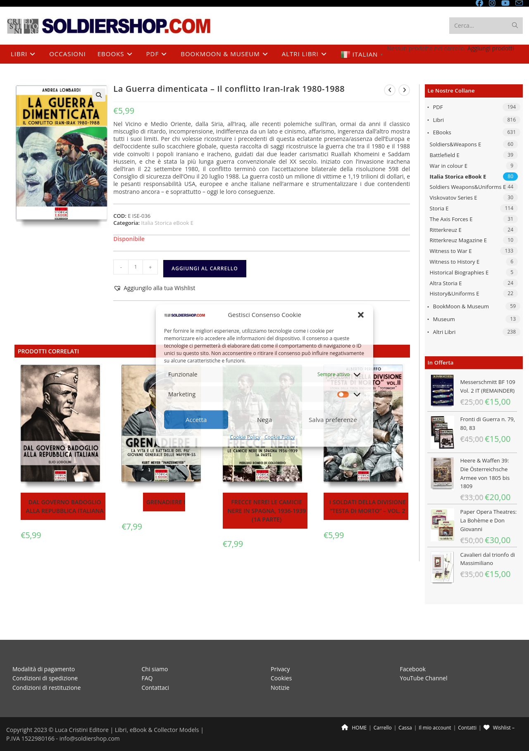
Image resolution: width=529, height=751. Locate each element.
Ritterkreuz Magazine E (458, 240)
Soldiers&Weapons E (455, 144)
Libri (438, 120)
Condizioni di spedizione (45, 663)
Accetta (196, 419)
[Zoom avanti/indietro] (3, 742)
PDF (438, 107)
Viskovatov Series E (453, 197)
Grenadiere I (165, 502)
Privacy (280, 654)
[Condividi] (17, 742)
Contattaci (155, 672)
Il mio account (435, 712)
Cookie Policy (245, 437)
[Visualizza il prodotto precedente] (390, 90)
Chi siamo (155, 654)
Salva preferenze (333, 419)
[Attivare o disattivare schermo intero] (10, 742)
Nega (264, 419)
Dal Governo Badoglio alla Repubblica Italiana (65, 506)
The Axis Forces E (451, 219)
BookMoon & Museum (461, 306)
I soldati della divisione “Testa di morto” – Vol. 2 (367, 506)
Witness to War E (451, 251)
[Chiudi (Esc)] (25, 742)
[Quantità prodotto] (135, 267)
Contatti (467, 712)
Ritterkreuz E (446, 230)
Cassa (405, 712)
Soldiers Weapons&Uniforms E (468, 187)
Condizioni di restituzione (46, 672)
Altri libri (444, 332)
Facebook (413, 654)
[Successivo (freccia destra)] (10, 749)
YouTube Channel (424, 663)
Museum (444, 319)
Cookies (281, 663)
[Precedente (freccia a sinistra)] (3, 749)
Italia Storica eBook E (458, 176)
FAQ (147, 663)
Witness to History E (455, 261)
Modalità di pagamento (43, 654)
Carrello (383, 712)
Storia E (439, 208)
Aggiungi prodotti (490, 48)
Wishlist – (499, 712)
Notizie (280, 672)
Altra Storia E (446, 283)
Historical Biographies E (459, 272)
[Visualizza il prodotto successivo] (404, 90)
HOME (354, 712)
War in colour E (449, 165)
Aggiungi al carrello (205, 268)
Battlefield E (445, 155)
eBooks (442, 132)
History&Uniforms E (454, 293)
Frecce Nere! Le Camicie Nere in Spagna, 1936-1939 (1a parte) (266, 510)
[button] (361, 314)
